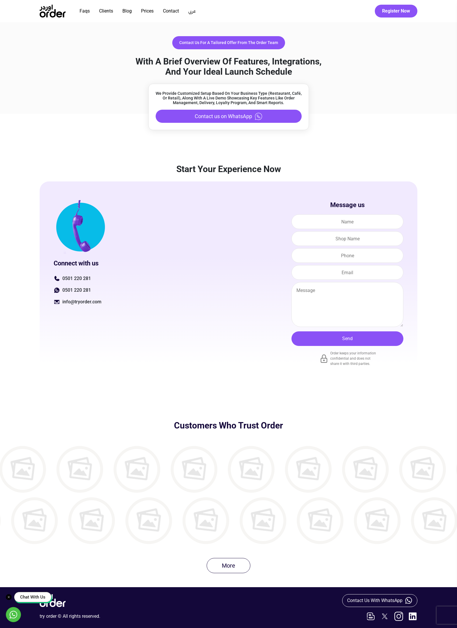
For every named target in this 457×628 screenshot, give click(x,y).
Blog (127, 11)
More (228, 565)
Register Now (396, 11)
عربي (192, 11)
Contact (171, 11)
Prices (147, 11)
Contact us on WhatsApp (229, 116)
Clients (106, 11)
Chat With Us (32, 597)
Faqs (85, 11)
